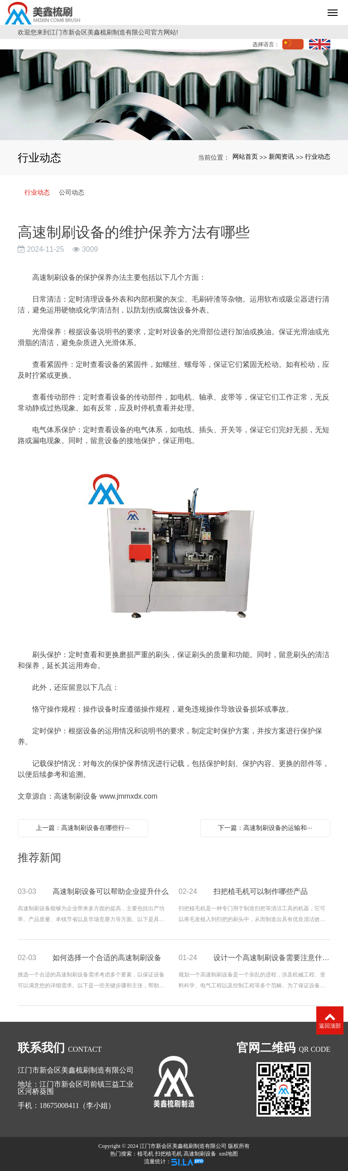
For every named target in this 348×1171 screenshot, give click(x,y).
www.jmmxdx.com (128, 796)
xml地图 (228, 1154)
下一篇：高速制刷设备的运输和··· (265, 827)
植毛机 (145, 1154)
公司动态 (71, 192)
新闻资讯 (281, 156)
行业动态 (317, 156)
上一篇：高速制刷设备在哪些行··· (83, 827)
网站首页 (245, 156)
